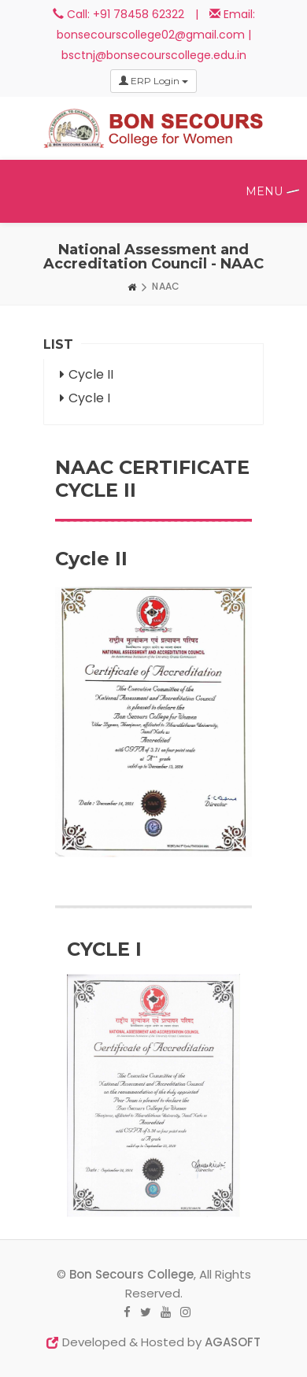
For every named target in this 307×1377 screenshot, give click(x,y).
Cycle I (85, 398)
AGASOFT (233, 1342)
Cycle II (86, 374)
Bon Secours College (131, 1274)
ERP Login (153, 81)
